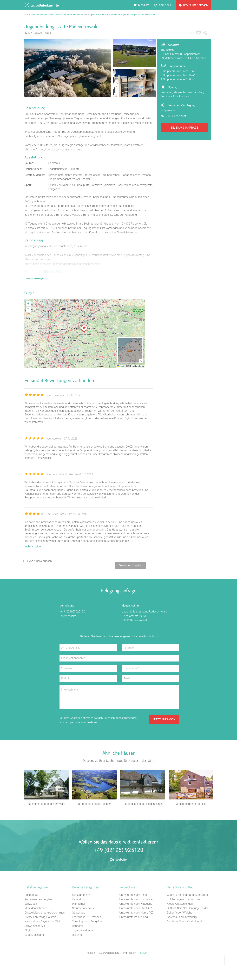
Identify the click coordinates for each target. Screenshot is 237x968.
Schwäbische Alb (34, 926)
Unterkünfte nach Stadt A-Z (135, 908)
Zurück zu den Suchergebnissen (38, 14)
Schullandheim (81, 895)
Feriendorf (78, 899)
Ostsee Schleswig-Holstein (40, 917)
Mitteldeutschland (35, 908)
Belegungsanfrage (184, 127)
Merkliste (143, 5)
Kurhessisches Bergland (38, 899)
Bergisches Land (95, 14)
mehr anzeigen (33, 546)
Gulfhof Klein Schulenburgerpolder (187, 908)
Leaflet (121, 366)
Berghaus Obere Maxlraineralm (185, 921)
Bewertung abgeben (130, 565)
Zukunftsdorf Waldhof (180, 913)
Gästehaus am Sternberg (182, 917)
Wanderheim (79, 904)
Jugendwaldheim (82, 930)
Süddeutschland (34, 935)
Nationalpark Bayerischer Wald (43, 921)
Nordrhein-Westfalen (76, 14)
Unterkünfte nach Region (134, 895)
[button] (84, 328)
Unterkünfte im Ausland (133, 917)
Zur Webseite (68, 616)
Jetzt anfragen (164, 720)
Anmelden (165, 5)
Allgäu (28, 930)
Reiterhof (77, 935)
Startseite (60, 14)
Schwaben (30, 904)
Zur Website (118, 860)
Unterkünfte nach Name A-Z (136, 913)
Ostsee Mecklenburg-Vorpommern (44, 913)
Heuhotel (77, 926)
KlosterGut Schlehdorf (180, 904)
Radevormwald (112, 14)
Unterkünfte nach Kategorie (135, 904)
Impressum (129, 953)
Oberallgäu (31, 895)
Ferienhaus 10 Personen (86, 917)
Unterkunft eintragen (195, 5)
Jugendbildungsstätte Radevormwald (138, 14)
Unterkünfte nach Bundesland (137, 899)
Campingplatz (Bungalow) (87, 921)
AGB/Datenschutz (109, 953)
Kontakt (91, 953)
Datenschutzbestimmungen (120, 718)
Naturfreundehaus (83, 908)
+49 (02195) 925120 (72, 611)
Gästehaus (78, 913)
